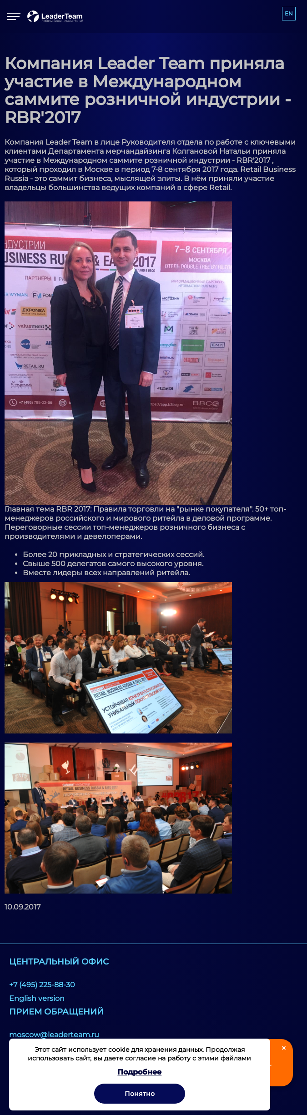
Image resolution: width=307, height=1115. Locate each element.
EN (289, 13)
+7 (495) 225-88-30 (42, 984)
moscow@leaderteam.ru (54, 1034)
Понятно (140, 1094)
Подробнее (139, 1072)
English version (37, 998)
